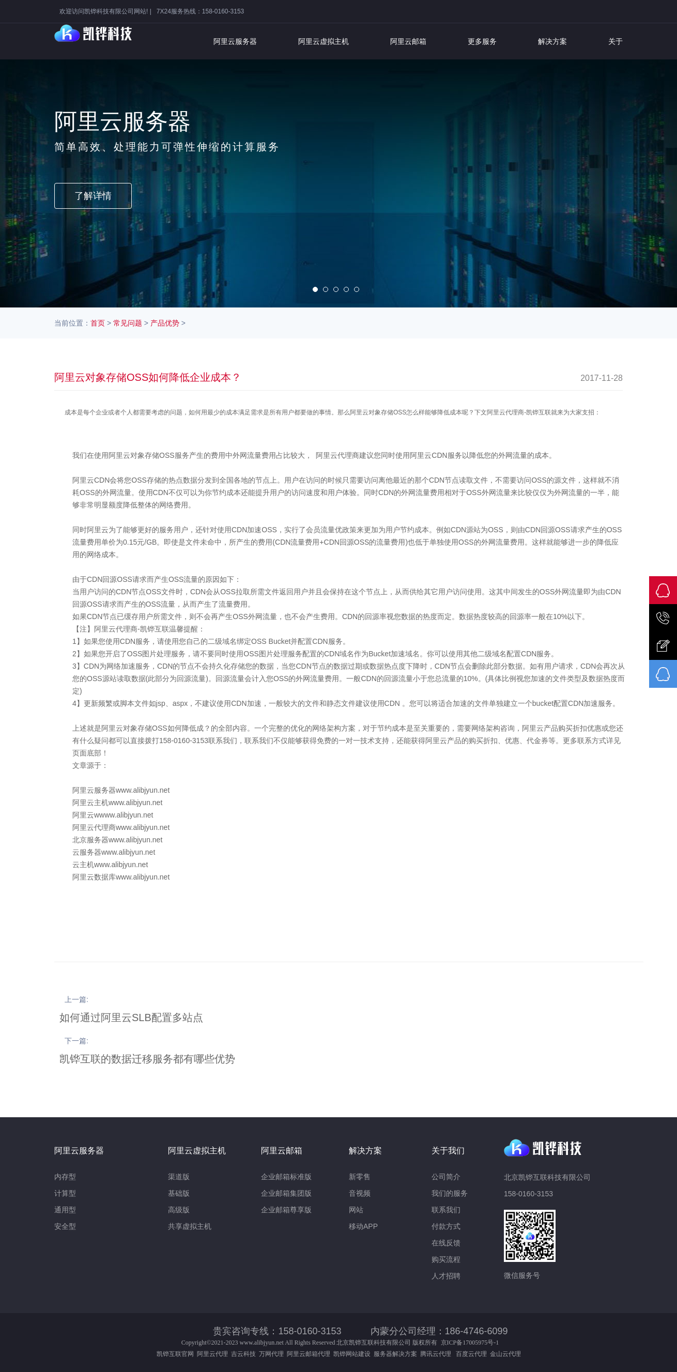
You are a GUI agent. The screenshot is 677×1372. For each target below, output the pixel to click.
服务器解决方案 (397, 1354)
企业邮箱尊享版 (286, 1210)
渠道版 (179, 1177)
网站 (356, 1210)
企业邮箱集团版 (286, 1193)
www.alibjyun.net (262, 1342)
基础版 (179, 1193)
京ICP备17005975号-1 (470, 1342)
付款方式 (446, 1226)
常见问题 (127, 323)
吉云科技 (243, 1354)
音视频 (360, 1193)
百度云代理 (473, 1354)
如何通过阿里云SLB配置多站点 (131, 1017)
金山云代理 (505, 1354)
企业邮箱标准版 (286, 1177)
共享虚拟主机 (189, 1226)
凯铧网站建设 (352, 1354)
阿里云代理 (212, 1354)
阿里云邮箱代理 (308, 1354)
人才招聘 (446, 1276)
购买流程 (446, 1259)
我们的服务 (450, 1193)
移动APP (363, 1226)
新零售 (360, 1177)
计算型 (65, 1193)
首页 (97, 323)
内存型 (65, 1177)
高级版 (179, 1210)
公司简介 (446, 1177)
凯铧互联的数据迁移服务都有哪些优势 (147, 1059)
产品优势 (164, 323)
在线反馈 (446, 1243)
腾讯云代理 (437, 1354)
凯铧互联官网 (175, 1354)
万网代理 (271, 1354)
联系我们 (446, 1210)
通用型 (65, 1210)
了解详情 (93, 196)
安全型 (65, 1226)
